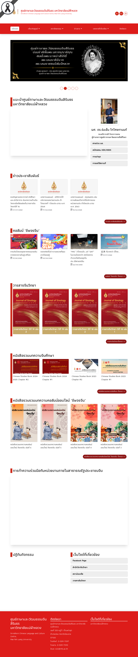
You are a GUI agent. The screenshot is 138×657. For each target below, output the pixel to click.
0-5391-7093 (62, 645)
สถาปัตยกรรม (56, 28)
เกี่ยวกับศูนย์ (33, 28)
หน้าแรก (15, 28)
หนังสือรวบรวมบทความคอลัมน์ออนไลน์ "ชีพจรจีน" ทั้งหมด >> (104, 456)
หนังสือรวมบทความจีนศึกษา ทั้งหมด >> (112, 391)
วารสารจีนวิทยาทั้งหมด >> (116, 341)
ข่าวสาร (77, 28)
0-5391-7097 (63, 641)
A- (117, 13)
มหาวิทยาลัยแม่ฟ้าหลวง (99, 624)
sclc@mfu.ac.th (61, 648)
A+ (121, 13)
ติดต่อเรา (123, 28)
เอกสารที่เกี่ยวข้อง (100, 28)
